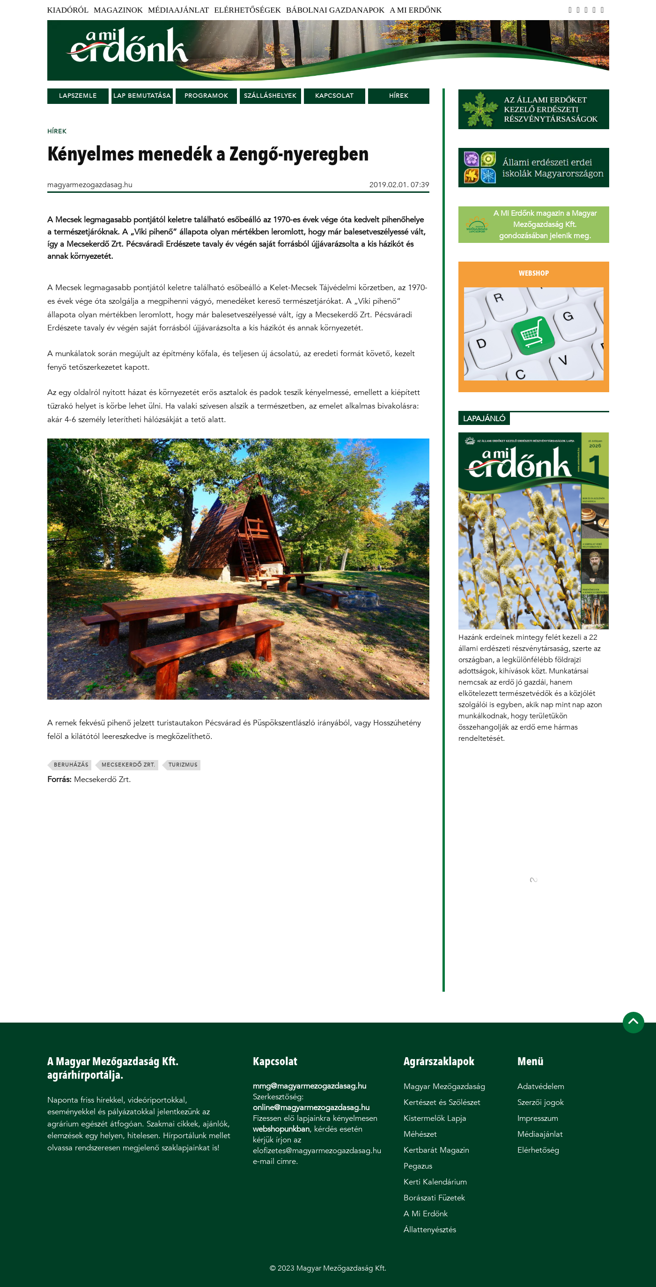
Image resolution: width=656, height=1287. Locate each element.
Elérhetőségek (247, 10)
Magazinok (118, 10)
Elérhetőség (538, 1150)
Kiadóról (68, 10)
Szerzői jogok (540, 1102)
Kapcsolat (334, 96)
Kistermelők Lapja (435, 1118)
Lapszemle (78, 96)
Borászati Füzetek (434, 1197)
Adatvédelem (540, 1086)
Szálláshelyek (270, 96)
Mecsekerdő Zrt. (128, 764)
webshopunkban (281, 1129)
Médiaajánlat (178, 10)
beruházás (71, 764)
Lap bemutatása (142, 96)
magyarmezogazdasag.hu (90, 185)
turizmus (183, 764)
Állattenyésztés (430, 1229)
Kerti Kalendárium (435, 1182)
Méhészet (420, 1134)
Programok (206, 96)
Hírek (398, 96)
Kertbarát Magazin (436, 1150)
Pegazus (418, 1166)
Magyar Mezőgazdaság (444, 1086)
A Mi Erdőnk (416, 10)
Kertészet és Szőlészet (442, 1102)
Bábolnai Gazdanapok (335, 10)
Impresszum (537, 1118)
